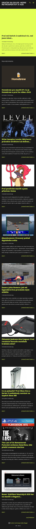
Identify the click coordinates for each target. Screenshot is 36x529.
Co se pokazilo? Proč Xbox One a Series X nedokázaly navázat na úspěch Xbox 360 (16, 393)
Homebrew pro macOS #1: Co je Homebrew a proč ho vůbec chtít (16, 91)
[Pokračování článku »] (27, 53)
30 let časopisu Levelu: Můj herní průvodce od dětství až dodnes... (16, 140)
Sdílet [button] (3, 53)
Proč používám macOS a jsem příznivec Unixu (15, 189)
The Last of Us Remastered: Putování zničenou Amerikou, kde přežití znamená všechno (17, 444)
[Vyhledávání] (30, 2)
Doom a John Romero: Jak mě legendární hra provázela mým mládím (15, 289)
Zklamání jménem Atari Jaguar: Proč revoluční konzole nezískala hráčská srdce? (18, 341)
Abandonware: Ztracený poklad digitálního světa (16, 239)
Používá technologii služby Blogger (18, 523)
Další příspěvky (30, 517)
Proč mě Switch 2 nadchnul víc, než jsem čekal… (17, 37)
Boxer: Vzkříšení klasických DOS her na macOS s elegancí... (18, 495)
